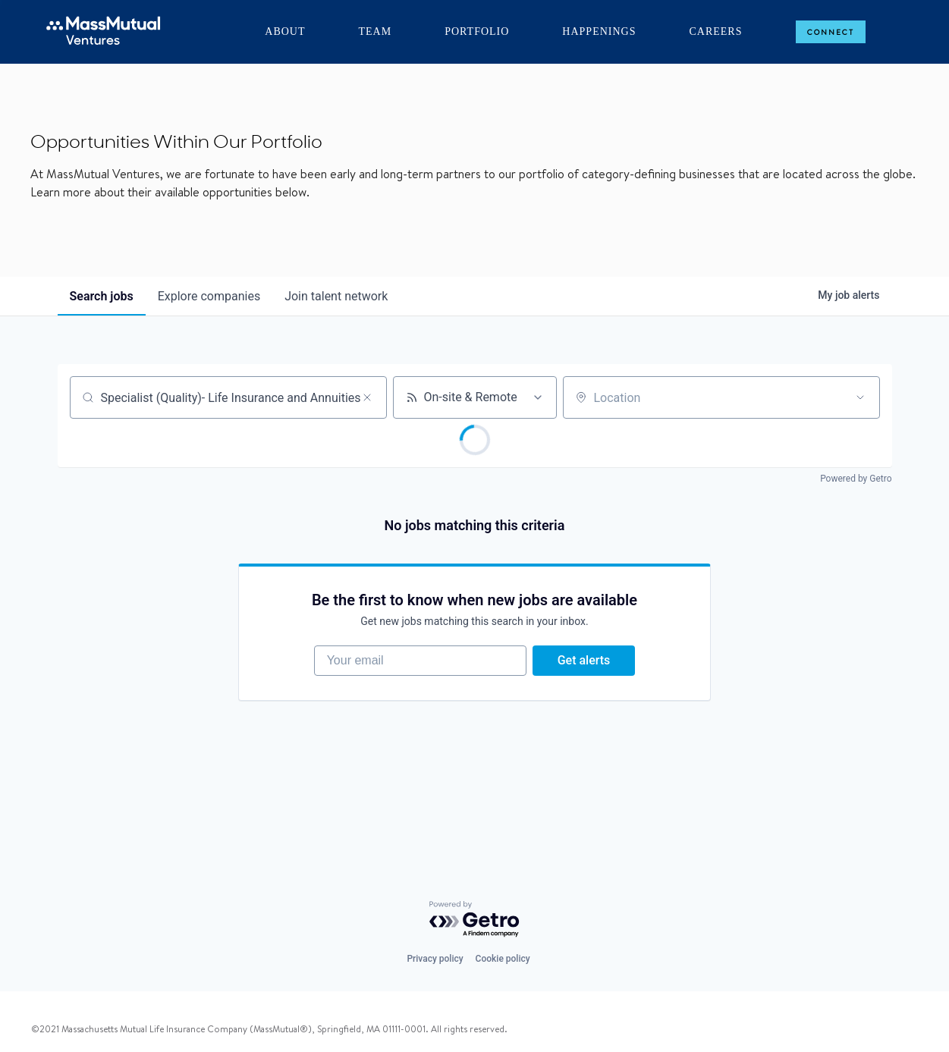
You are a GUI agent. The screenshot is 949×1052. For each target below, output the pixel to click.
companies (209, 296)
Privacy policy (435, 958)
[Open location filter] (860, 397)
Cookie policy (503, 958)
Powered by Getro (855, 478)
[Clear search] (367, 397)
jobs (102, 296)
